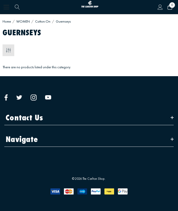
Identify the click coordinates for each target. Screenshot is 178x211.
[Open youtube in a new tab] (48, 97)
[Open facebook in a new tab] (6, 97)
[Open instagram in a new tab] (34, 97)
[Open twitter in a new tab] (19, 97)
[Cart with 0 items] (169, 7)
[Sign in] (160, 7)
